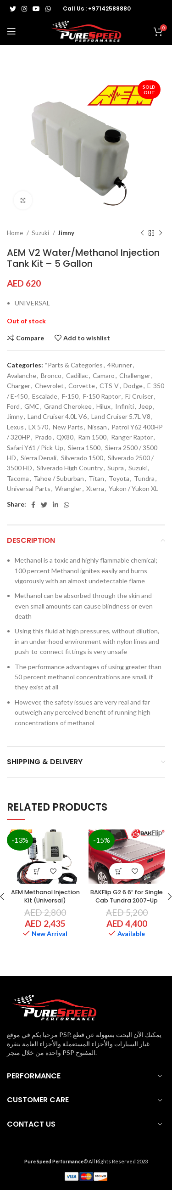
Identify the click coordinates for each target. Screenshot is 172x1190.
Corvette (81, 385)
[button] (37, 871)
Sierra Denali (38, 458)
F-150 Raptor (102, 396)
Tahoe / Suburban (58, 478)
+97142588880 (109, 8)
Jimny (66, 233)
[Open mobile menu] (11, 31)
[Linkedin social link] (55, 505)
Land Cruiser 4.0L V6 (57, 416)
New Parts (68, 427)
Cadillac (77, 375)
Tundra (144, 478)
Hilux (103, 406)
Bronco (51, 375)
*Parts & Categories (73, 365)
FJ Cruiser (139, 396)
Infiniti (124, 406)
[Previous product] (142, 232)
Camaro (104, 375)
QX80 (64, 437)
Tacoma (18, 478)
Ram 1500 (92, 437)
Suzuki (41, 233)
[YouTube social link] (36, 9)
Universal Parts (28, 488)
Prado (43, 437)
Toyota (119, 478)
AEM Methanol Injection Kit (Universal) (45, 896)
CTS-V (109, 385)
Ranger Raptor (132, 437)
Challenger (134, 375)
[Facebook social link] (33, 505)
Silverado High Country (70, 468)
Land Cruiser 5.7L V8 (120, 416)
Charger (18, 385)
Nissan (97, 427)
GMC (31, 406)
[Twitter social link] (13, 9)
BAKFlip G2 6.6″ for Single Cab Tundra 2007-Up (126, 896)
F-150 (70, 396)
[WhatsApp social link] (48, 9)
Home (15, 233)
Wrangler (68, 488)
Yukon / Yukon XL (133, 488)
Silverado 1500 (82, 458)
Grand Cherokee (68, 406)
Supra (115, 468)
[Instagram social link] (24, 9)
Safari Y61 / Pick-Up (35, 447)
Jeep (145, 406)
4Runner (119, 365)
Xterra (95, 488)
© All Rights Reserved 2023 (86, 1161)
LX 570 (38, 427)
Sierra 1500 (84, 447)
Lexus (15, 427)
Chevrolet (49, 385)
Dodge (133, 385)
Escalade (44, 396)
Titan (96, 478)
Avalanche (21, 375)
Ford (13, 406)
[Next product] (160, 232)
